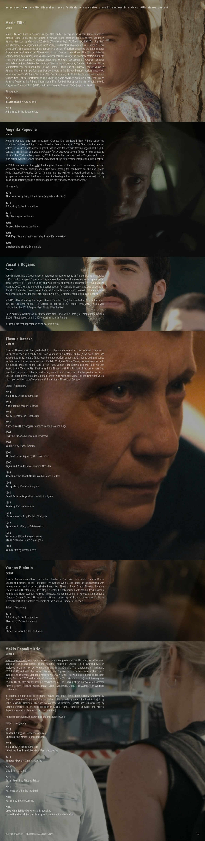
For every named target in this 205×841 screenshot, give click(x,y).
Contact (163, 7)
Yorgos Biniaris (19, 567)
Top (198, 834)
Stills (143, 7)
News (60, 7)
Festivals (71, 7)
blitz (37, 165)
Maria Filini (15, 22)
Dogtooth (43, 148)
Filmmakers (48, 7)
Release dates (88, 7)
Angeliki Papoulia (21, 129)
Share (50, 834)
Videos (152, 7)
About (18, 7)
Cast (26, 7)
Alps (7, 159)
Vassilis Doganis (20, 264)
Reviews (117, 7)
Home (9, 7)
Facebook (42, 834)
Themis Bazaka (19, 339)
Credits (35, 7)
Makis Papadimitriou (24, 649)
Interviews (131, 7)
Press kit (105, 7)
